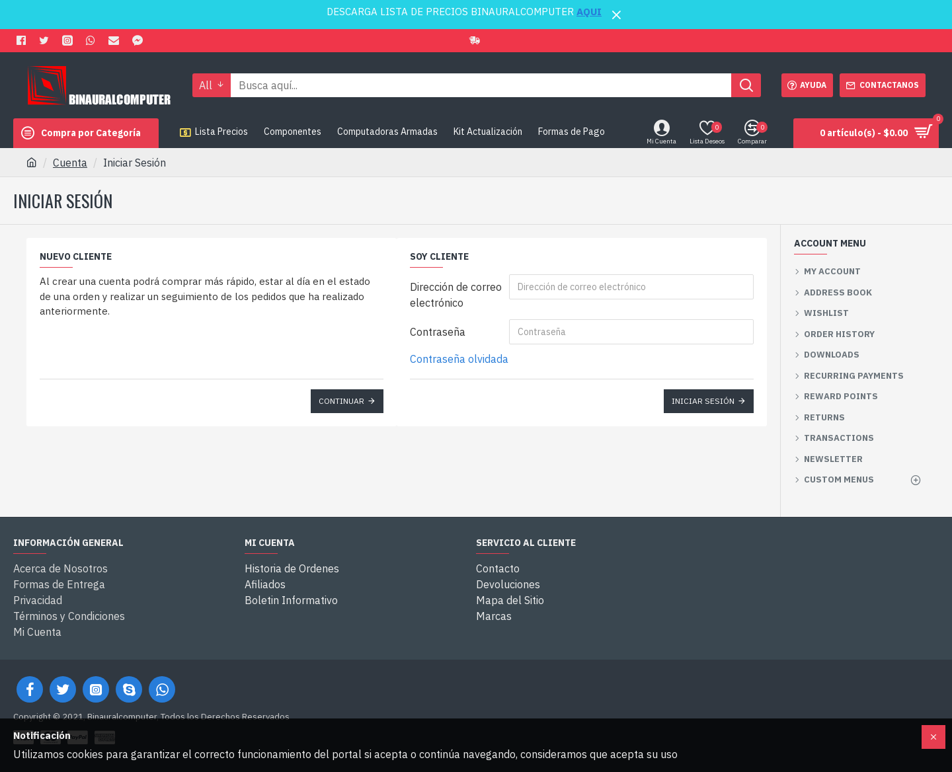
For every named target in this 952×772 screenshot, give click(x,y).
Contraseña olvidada (459, 359)
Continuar (341, 401)
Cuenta (70, 162)
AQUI (589, 11)
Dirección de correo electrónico (456, 294)
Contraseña (437, 331)
